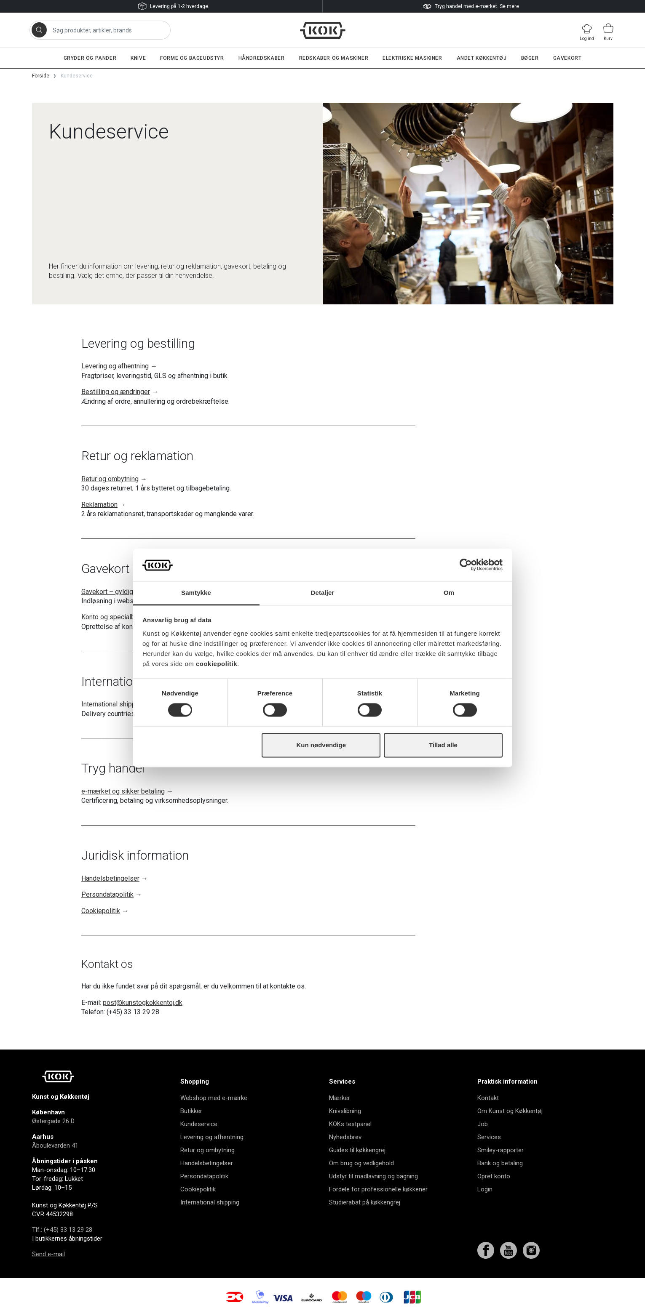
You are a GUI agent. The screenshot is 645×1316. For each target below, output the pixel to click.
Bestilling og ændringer (115, 392)
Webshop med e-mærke (213, 1098)
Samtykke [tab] (196, 592)
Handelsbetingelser (110, 878)
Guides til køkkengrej (357, 1150)
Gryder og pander (90, 58)
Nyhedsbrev (345, 1137)
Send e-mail (48, 1254)
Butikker (191, 1111)
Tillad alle (443, 745)
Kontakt (488, 1098)
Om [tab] (449, 592)
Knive (138, 58)
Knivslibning (345, 1111)
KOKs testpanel (350, 1124)
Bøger (530, 58)
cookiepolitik (216, 663)
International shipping (113, 704)
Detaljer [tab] (323, 592)
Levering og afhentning (115, 366)
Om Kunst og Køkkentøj (510, 1111)
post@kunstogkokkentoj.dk (142, 1003)
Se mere (509, 6)
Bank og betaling (500, 1163)
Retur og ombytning (110, 479)
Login (484, 1189)
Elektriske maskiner (412, 58)
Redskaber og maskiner (334, 58)
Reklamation (99, 505)
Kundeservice (198, 1124)
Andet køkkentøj (482, 58)
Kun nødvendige (321, 745)
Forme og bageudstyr (192, 58)
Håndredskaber (261, 58)
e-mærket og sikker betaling (123, 791)
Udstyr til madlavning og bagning (373, 1176)
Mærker (339, 1098)
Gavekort (567, 58)
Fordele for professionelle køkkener (378, 1189)
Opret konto (493, 1176)
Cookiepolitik (100, 911)
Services (489, 1137)
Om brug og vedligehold (361, 1163)
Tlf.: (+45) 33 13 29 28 (62, 1229)
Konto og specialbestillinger (122, 617)
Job (482, 1124)
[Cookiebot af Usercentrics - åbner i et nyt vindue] (466, 565)
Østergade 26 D (53, 1121)
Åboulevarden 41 (55, 1145)
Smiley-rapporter (500, 1150)
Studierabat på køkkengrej (364, 1202)
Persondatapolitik (107, 894)
